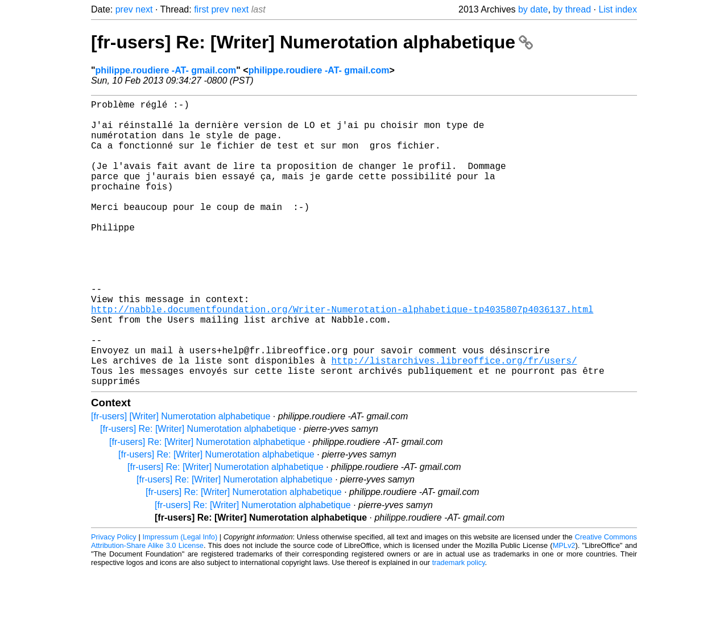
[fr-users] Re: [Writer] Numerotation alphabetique (312, 42)
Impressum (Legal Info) (179, 600)
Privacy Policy (113, 600)
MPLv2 (564, 609)
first (201, 9)
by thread (572, 9)
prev (124, 9)
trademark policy (458, 626)
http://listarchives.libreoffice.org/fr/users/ (454, 419)
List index (617, 9)
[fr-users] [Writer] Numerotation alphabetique (180, 480)
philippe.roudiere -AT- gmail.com (166, 70)
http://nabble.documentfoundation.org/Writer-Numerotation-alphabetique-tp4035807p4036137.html (342, 357)
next (143, 9)
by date (533, 9)
